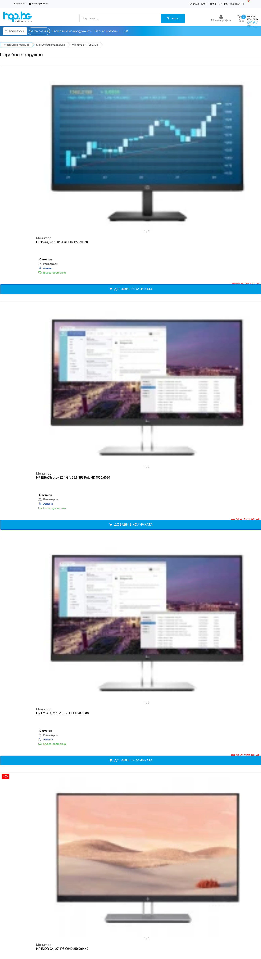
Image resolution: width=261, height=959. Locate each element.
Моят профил (221, 18)
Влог (213, 4)
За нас (223, 4)
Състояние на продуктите (72, 31)
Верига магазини (107, 31)
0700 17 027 (21, 4)
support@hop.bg (39, 4)
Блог (204, 4)
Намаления (39, 31)
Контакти (237, 4)
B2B (125, 31)
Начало (194, 4)
